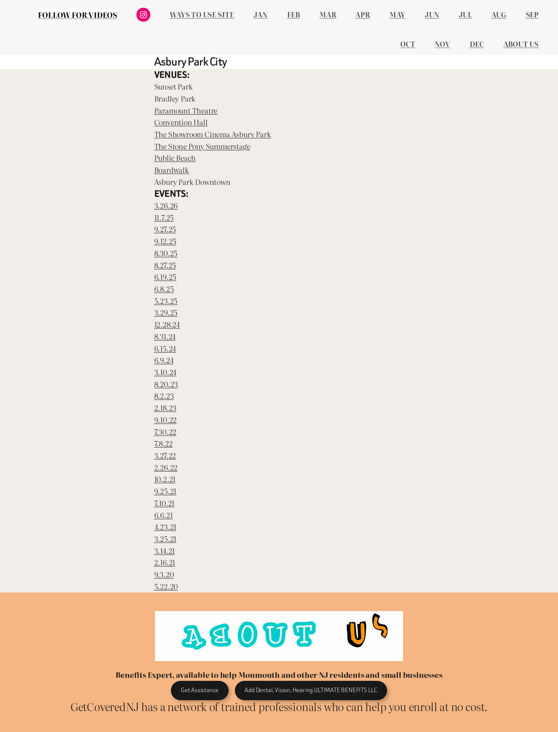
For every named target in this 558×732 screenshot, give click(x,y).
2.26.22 (166, 467)
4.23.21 (165, 526)
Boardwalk (171, 169)
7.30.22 (165, 431)
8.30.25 (166, 252)
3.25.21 (165, 538)
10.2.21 (165, 478)
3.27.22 (165, 455)
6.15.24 (165, 348)
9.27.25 (165, 228)
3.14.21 (164, 550)
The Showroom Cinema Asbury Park (212, 134)
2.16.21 (165, 562)
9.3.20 (164, 574)
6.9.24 (164, 359)
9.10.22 (165, 419)
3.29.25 (166, 312)
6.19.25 (165, 276)
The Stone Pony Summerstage (202, 146)
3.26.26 (166, 205)
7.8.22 (163, 443)
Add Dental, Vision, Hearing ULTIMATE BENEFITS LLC (311, 689)
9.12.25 (165, 240)
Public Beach (175, 157)
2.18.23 (165, 407)
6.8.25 (164, 288)
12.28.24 (167, 324)
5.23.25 (166, 300)
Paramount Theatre (186, 110)
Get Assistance (200, 689)
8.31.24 (165, 336)
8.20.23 (166, 383)
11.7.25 (164, 217)
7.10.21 (164, 502)
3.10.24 (165, 371)
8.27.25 (165, 264)
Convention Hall (181, 121)
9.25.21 (165, 490)
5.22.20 (166, 586)
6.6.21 (163, 514)
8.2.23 (164, 395)
